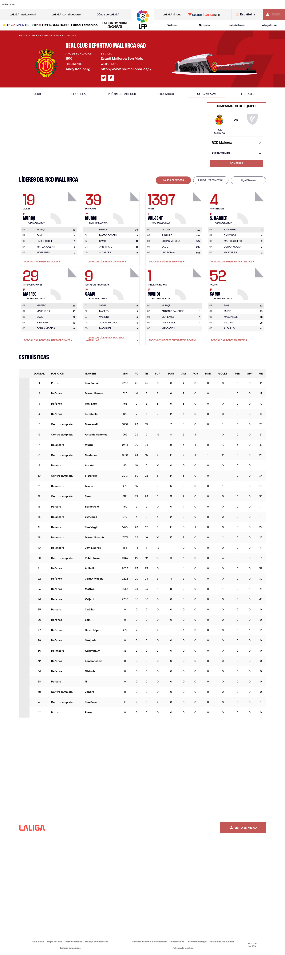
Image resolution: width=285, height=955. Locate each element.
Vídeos (171, 24)
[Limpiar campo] (260, 142)
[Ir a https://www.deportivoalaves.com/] (66, 4)
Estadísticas (236, 24)
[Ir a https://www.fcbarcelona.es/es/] (92, 4)
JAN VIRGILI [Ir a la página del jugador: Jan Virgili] (105, 246)
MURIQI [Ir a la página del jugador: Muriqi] (228, 311)
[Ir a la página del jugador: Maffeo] (64, 283)
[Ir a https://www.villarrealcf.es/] (280, 4)
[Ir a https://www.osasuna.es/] (52, 4)
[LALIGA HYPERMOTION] (50, 25)
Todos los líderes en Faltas (229, 340)
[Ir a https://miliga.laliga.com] (274, 14)
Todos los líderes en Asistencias (232, 261)
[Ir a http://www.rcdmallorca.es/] (186, 4)
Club (37, 93)
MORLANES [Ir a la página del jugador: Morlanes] (43, 252)
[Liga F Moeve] (84, 25)
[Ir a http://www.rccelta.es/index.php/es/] (160, 4)
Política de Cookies (182, 948)
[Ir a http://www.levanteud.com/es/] (133, 4)
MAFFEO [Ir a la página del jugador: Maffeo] (104, 311)
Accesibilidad (177, 941)
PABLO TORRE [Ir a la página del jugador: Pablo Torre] (45, 241)
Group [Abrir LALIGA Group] (172, 14)
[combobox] (236, 143)
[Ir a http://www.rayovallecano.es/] (146, 4)
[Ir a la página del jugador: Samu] (126, 283)
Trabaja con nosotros (96, 941)
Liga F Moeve (248, 180)
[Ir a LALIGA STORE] (204, 14)
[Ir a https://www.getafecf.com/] (106, 4)
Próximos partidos (122, 93)
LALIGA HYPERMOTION (211, 180)
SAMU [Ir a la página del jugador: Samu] (40, 235)
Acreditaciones (73, 941)
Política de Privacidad (222, 941)
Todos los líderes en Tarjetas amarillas (112, 339)
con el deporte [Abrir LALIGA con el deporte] (66, 14)
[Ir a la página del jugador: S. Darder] (251, 207)
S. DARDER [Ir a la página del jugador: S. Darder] (105, 252)
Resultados (165, 93)
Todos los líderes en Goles (42, 261)
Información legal (197, 941)
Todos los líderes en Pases (166, 261)
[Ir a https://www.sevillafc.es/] (254, 4)
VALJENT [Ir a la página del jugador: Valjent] (104, 317)
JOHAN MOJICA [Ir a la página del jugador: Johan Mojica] (171, 241)
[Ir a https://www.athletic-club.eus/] (25, 4)
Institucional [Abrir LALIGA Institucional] (23, 14)
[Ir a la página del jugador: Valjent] (189, 207)
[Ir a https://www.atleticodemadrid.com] (39, 4)
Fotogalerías (269, 24)
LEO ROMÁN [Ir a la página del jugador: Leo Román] (169, 252)
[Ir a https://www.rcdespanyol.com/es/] (173, 4)
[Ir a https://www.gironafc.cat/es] (119, 4)
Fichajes (248, 93)
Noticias (204, 24)
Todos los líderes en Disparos (106, 261)
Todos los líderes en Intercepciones (48, 340)
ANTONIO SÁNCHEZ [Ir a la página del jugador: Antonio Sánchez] (173, 311)
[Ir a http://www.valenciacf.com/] (267, 4)
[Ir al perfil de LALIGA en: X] (103, 78)
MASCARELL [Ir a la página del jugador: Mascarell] (231, 252)
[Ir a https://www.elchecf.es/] (79, 4)
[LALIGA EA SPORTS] (16, 25)
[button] (16, 25)
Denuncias (38, 941)
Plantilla (78, 93)
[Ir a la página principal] (142, 28)
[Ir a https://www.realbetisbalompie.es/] (200, 4)
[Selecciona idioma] (246, 14)
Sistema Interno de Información (149, 941)
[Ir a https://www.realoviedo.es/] (227, 4)
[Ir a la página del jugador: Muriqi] (64, 207)
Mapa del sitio (54, 941)
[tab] (173, 180)
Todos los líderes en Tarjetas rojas (173, 340)
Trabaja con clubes (70, 948)
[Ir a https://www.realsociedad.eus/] (240, 4)
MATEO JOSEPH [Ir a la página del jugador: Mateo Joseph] (46, 246)
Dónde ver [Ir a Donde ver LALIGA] (108, 14)
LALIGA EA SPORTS (173, 180)
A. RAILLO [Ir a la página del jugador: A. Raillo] (167, 235)
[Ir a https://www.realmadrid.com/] (213, 4)
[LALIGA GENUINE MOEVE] (115, 25)
